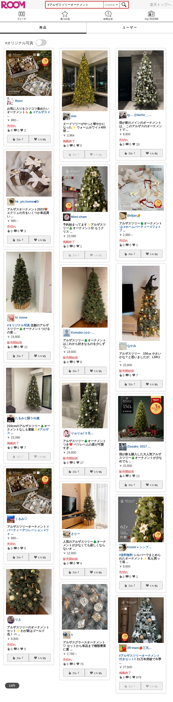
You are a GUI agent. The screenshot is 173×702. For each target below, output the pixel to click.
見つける (65, 15)
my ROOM (151, 15)
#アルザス (40, 112)
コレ (20, 139)
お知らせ (108, 15)
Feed (21, 15)
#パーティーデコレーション (28, 528)
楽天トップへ (160, 5)
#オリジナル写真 (18, 325)
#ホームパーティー (136, 227)
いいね (42, 139)
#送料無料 (126, 555)
